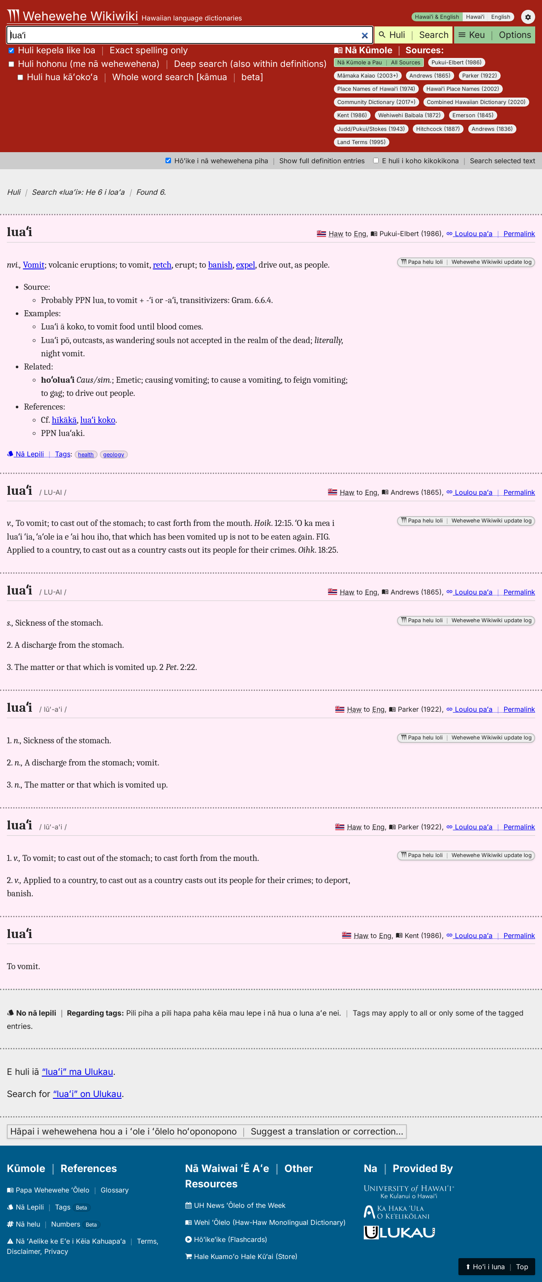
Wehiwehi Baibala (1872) (409, 115)
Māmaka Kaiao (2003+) (368, 75)
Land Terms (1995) (361, 142)
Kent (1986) (352, 115)
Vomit (33, 265)
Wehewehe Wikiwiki (72, 16)
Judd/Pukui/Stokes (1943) (371, 129)
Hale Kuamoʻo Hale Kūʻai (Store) (241, 1256)
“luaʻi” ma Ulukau (77, 1071)
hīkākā (64, 420)
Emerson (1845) (473, 115)
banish (220, 265)
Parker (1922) (480, 75)
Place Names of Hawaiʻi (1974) (376, 88)
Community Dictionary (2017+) (376, 102)
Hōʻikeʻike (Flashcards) (226, 1239)
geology (113, 454)
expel (245, 265)
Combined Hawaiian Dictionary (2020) (476, 102)
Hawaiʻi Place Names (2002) (463, 88)
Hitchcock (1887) (438, 129)
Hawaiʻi (475, 17)
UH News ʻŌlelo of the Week (235, 1205)
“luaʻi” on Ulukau (87, 1094)
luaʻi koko (97, 420)
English (500, 17)
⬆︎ (496, 1266)
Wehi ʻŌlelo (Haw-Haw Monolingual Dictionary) (265, 1222)
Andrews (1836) (492, 129)
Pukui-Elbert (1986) (456, 62)
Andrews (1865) (430, 75)
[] (140, 77)
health (86, 454)
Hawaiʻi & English (437, 17)
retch (162, 265)
